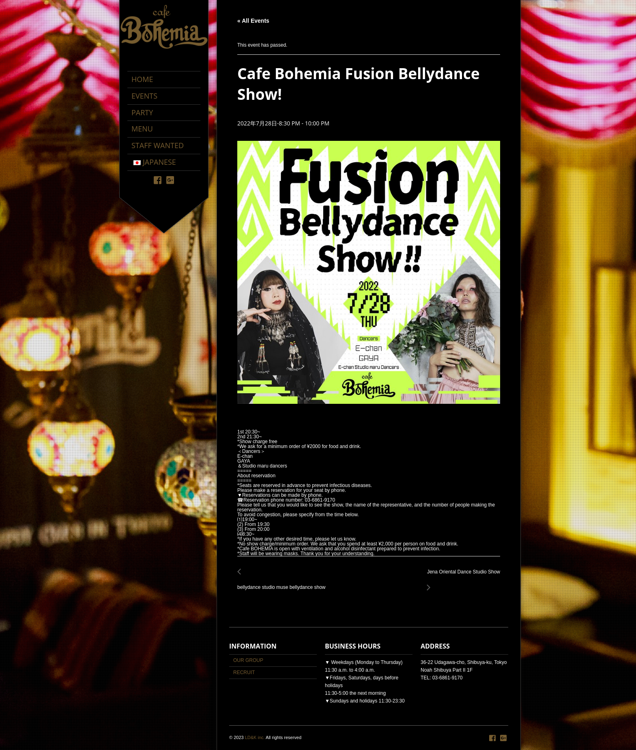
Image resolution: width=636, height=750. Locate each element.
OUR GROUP (248, 660)
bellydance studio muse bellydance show (283, 583)
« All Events (253, 20)
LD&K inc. (255, 737)
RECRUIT (244, 672)
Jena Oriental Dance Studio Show (461, 576)
